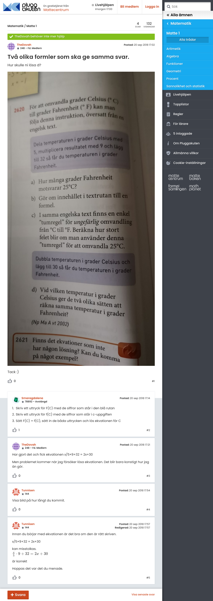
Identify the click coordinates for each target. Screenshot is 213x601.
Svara (20, 594)
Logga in (152, 7)
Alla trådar (187, 40)
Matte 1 (31, 26)
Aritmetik (173, 49)
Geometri (173, 71)
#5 (148, 578)
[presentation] (30, 554)
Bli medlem (129, 7)
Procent (172, 79)
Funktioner (174, 64)
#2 (148, 430)
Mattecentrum (56, 10)
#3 (148, 476)
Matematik (15, 26)
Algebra (172, 56)
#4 (148, 509)
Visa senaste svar (143, 594)
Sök (168, 7)
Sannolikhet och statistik (185, 86)
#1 (153, 381)
